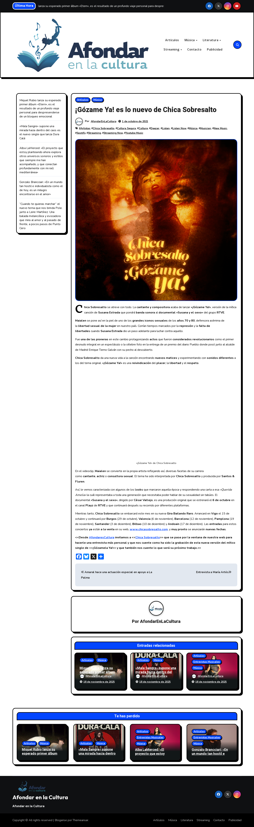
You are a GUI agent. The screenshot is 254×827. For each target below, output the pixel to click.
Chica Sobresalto (103, 128)
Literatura (211, 40)
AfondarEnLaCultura (103, 121)
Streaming (172, 49)
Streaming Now (113, 133)
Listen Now (179, 128)
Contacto (194, 49)
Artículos (172, 40)
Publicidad (214, 49)
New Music (220, 128)
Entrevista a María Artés (213, 572)
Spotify (81, 133)
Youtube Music (134, 133)
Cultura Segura (126, 128)
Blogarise (61, 820)
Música (190, 40)
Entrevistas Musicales (206, 661)
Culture (143, 128)
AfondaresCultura (101, 537)
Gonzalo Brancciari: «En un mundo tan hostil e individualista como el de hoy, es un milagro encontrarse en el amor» (41, 188)
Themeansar (80, 820)
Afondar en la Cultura (40, 797)
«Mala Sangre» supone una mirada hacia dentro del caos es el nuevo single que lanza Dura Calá (39, 132)
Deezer (155, 128)
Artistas (85, 128)
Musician (205, 128)
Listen (166, 128)
